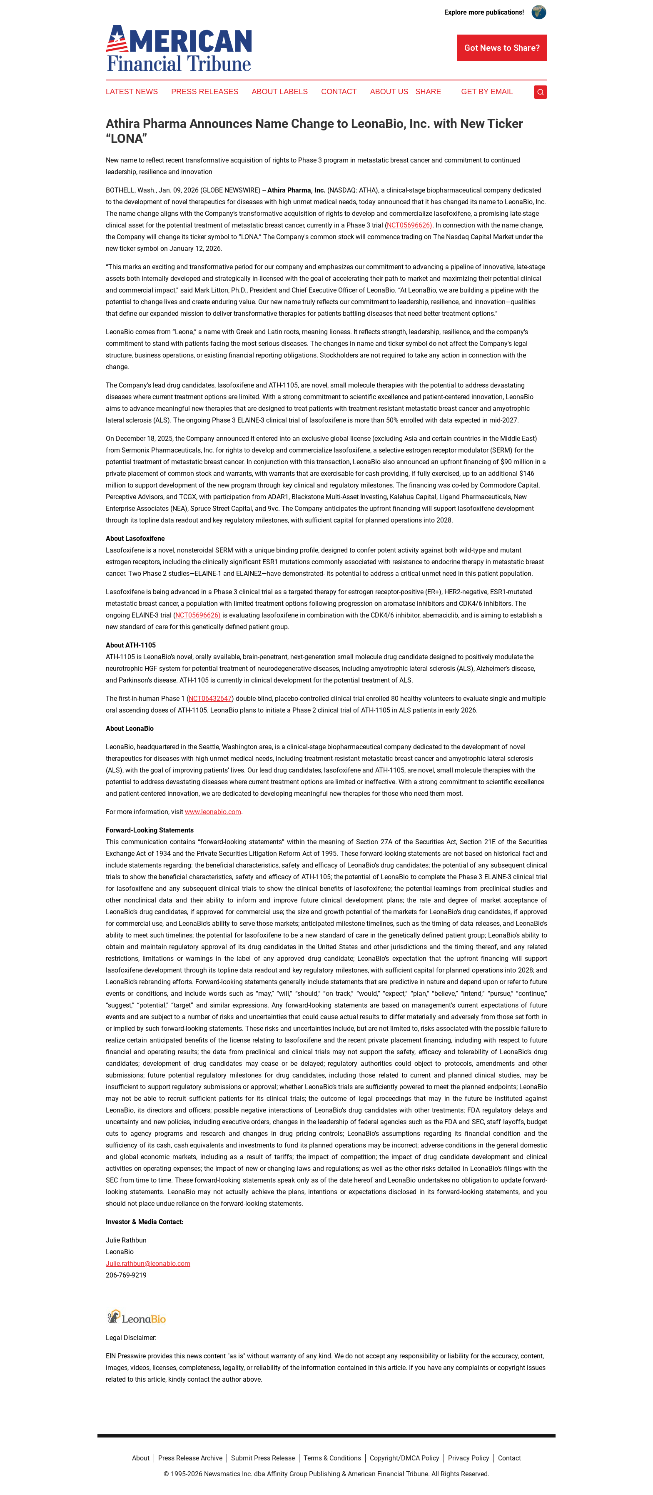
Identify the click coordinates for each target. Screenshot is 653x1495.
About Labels (280, 92)
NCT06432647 (210, 698)
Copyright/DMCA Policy (404, 1458)
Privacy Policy (468, 1458)
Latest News (132, 92)
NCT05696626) (409, 225)
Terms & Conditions (332, 1458)
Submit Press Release (263, 1458)
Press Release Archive (190, 1458)
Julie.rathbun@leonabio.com (148, 1264)
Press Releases (204, 92)
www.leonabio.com (213, 812)
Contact (339, 92)
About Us (389, 92)
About (141, 1458)
